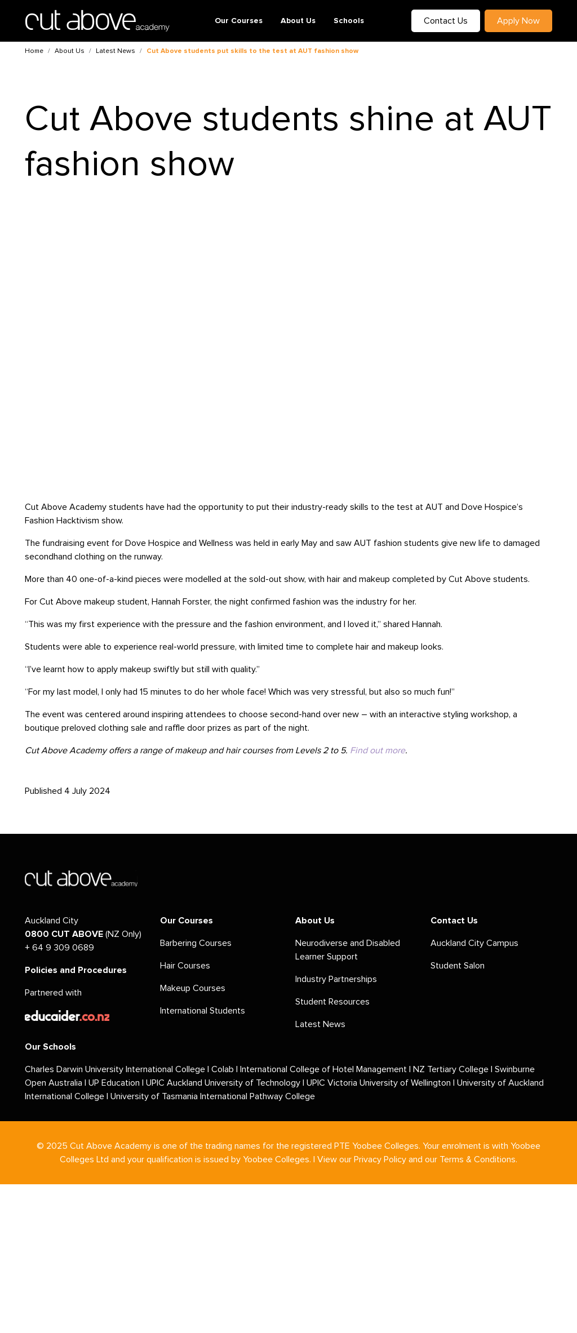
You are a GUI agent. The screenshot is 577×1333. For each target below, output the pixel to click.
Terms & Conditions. (478, 1159)
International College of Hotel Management (323, 1069)
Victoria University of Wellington (389, 1082)
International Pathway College (257, 1096)
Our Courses (239, 21)
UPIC (317, 1082)
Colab (222, 1069)
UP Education (114, 1082)
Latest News (115, 51)
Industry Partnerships (336, 979)
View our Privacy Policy (361, 1159)
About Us (298, 21)
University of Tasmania (154, 1096)
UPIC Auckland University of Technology (223, 1082)
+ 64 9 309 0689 (59, 947)
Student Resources (332, 1001)
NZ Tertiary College (451, 1069)
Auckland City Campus (474, 943)
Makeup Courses (192, 988)
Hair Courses (185, 965)
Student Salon (457, 965)
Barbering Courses (196, 943)
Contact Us (446, 20)
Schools (349, 21)
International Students (202, 1010)
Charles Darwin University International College (115, 1069)
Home (34, 51)
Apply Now (518, 20)
